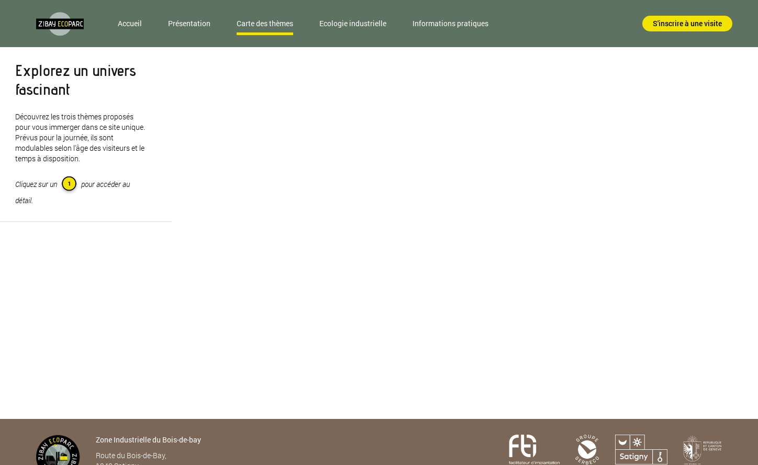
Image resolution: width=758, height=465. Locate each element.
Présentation (189, 23)
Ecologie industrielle (352, 23)
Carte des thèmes (265, 23)
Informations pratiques (450, 23)
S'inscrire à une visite (687, 23)
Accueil (130, 23)
